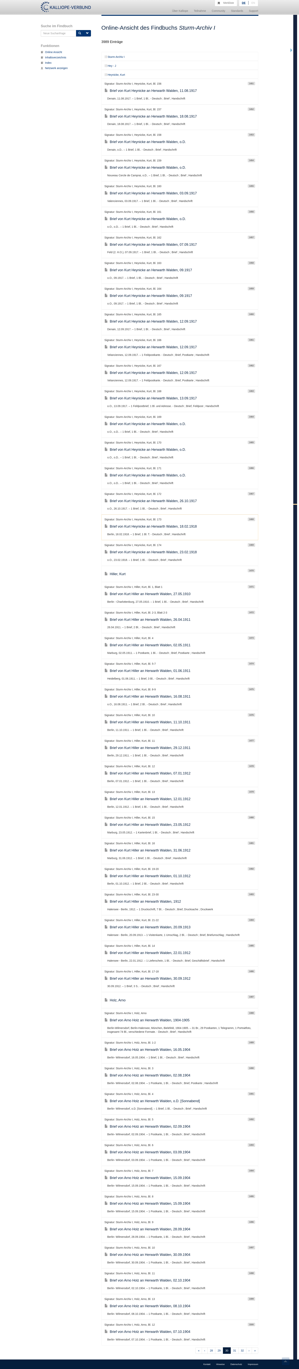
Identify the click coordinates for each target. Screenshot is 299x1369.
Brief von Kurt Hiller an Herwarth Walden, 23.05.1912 (147, 825)
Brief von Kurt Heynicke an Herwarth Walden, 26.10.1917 (150, 501)
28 (211, 1350)
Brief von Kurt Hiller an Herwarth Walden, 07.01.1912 (147, 773)
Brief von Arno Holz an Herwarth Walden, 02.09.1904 (147, 1126)
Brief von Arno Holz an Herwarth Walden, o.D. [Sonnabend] (152, 1101)
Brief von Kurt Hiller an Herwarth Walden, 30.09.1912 (147, 978)
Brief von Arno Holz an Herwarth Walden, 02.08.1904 (147, 1075)
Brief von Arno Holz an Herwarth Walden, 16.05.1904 (147, 1050)
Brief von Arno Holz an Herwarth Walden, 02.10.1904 (147, 1280)
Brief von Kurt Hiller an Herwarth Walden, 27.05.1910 (147, 594)
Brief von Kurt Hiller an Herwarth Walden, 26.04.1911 (147, 620)
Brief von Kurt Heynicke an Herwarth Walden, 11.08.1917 (150, 91)
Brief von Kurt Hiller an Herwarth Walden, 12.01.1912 (147, 799)
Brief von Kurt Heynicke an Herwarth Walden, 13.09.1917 (150, 398)
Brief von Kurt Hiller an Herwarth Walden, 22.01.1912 (147, 953)
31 (234, 1350)
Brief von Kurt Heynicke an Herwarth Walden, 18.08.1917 (150, 116)
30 (226, 1350)
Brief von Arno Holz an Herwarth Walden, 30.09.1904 (147, 1255)
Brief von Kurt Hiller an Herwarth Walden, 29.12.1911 (147, 748)
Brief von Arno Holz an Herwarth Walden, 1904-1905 (147, 1020)
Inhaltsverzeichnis (53, 57)
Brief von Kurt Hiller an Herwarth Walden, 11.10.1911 (147, 722)
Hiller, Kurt (115, 574)
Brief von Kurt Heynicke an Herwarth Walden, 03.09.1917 (150, 193)
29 (219, 1350)
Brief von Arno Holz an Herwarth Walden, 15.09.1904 (147, 1178)
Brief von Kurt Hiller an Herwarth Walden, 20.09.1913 (147, 927)
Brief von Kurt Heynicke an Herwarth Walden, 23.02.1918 (150, 552)
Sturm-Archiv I (114, 56)
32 (242, 1350)
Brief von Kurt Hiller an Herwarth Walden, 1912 (142, 901)
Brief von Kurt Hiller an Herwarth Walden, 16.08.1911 (147, 696)
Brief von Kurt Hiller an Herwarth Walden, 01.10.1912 (147, 876)
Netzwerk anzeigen (54, 68)
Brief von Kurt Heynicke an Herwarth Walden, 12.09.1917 (150, 321)
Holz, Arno (115, 1000)
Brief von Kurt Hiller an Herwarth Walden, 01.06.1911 (147, 671)
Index (46, 62)
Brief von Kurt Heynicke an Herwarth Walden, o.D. (145, 142)
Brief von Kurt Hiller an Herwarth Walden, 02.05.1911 (147, 645)
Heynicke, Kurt (114, 74)
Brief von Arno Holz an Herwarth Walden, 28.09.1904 (147, 1229)
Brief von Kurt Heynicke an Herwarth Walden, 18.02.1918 (150, 526)
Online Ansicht (51, 52)
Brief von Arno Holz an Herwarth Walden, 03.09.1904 (147, 1152)
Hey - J (110, 65)
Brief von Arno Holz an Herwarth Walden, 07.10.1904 (147, 1332)
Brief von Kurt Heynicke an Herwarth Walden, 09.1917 (148, 270)
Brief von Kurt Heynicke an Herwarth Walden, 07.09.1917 (150, 244)
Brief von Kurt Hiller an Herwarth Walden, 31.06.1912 (147, 850)
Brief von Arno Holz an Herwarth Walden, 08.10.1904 (147, 1306)
